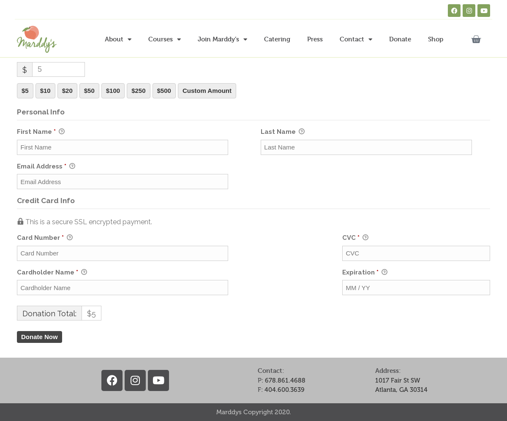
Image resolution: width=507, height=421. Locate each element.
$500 (164, 90)
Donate (400, 39)
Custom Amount (207, 90)
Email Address (46, 167)
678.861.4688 (285, 380)
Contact (356, 39)
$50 (89, 90)
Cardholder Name (52, 273)
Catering (277, 39)
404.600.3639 (284, 390)
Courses (164, 39)
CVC (355, 238)
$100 (113, 90)
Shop (435, 39)
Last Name (283, 132)
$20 (67, 90)
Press (315, 39)
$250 (138, 90)
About (118, 39)
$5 (25, 90)
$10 (45, 90)
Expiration (364, 273)
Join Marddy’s (222, 39)
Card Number (172, 238)
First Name (41, 132)
